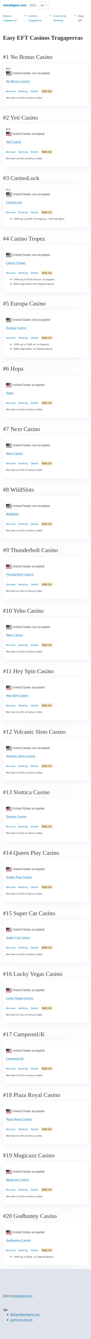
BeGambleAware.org (24, 1315)
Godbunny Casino (18, 1240)
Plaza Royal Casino (19, 1119)
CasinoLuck (14, 202)
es (42, 5)
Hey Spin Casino (17, 695)
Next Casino (14, 453)
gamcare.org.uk (21, 1320)
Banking (23, 91)
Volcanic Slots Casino (20, 756)
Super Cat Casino (18, 938)
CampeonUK (14, 1059)
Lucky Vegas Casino (19, 998)
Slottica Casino (16, 817)
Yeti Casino (13, 142)
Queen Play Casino (19, 877)
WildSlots (12, 514)
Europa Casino (16, 328)
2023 (32, 5)
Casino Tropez (16, 263)
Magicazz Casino (17, 1180)
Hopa (9, 393)
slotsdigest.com (22, 1296)
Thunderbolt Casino (20, 574)
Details (34, 91)
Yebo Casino (14, 635)
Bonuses (10, 91)
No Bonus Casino (18, 81)
